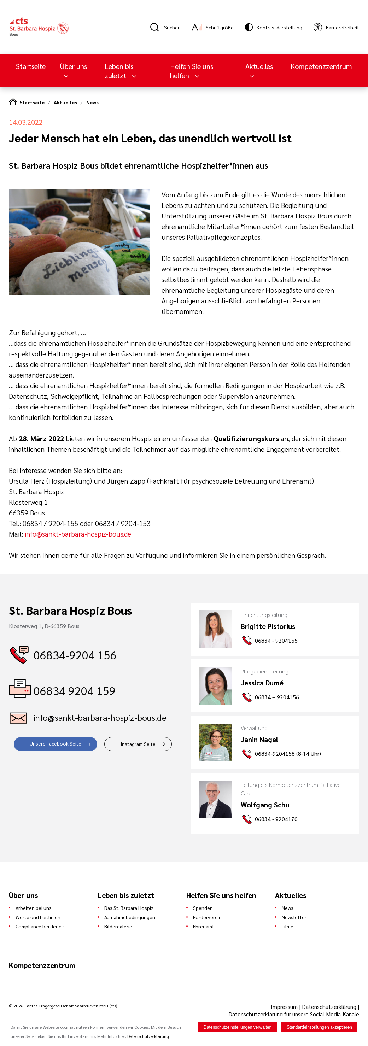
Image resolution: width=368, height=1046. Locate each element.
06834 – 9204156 (277, 697)
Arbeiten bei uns (34, 908)
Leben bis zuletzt (119, 71)
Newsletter (294, 917)
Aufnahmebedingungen (129, 917)
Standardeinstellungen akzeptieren (319, 1027)
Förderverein (207, 917)
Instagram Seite (138, 744)
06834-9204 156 (75, 654)
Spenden (203, 908)
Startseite (31, 66)
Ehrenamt (203, 926)
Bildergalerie (118, 926)
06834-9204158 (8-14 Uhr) (288, 753)
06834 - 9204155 (276, 640)
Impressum (285, 1006)
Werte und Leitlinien (38, 917)
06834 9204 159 (75, 690)
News (92, 102)
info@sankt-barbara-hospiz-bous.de (78, 533)
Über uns (73, 66)
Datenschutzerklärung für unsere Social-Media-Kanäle (293, 1014)
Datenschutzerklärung (329, 1006)
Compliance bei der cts (41, 926)
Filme (287, 926)
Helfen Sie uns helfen (191, 71)
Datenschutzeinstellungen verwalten (237, 1027)
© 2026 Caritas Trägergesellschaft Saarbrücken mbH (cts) (63, 1006)
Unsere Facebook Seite (55, 743)
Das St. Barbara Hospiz (128, 908)
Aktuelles (259, 66)
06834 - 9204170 (276, 819)
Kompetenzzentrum (321, 66)
